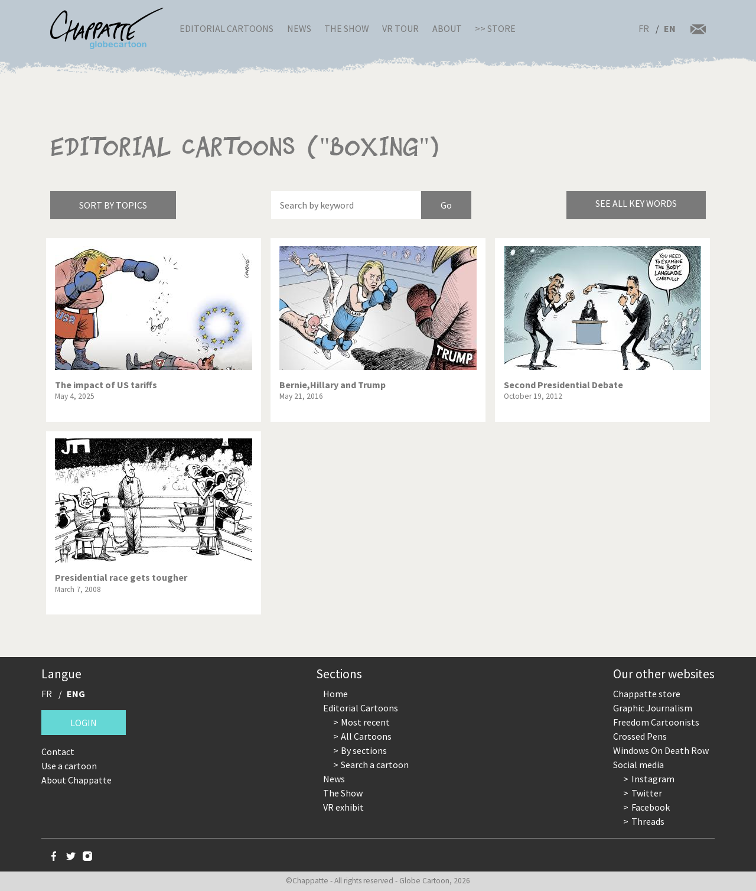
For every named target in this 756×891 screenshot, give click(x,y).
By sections (364, 750)
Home (335, 694)
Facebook (650, 807)
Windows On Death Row (661, 750)
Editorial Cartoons (226, 28)
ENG (76, 694)
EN (670, 28)
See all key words (636, 203)
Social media (638, 764)
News (299, 28)
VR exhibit (343, 807)
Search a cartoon (375, 764)
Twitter (646, 793)
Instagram (652, 779)
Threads (647, 821)
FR (643, 28)
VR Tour (400, 28)
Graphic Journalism (652, 708)
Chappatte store (646, 694)
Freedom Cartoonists (656, 722)
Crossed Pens (640, 736)
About (447, 28)
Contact (57, 751)
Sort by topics (113, 205)
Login (83, 723)
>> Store (495, 28)
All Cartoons (366, 736)
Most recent (365, 722)
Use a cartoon (69, 766)
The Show (346, 28)
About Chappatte (76, 780)
